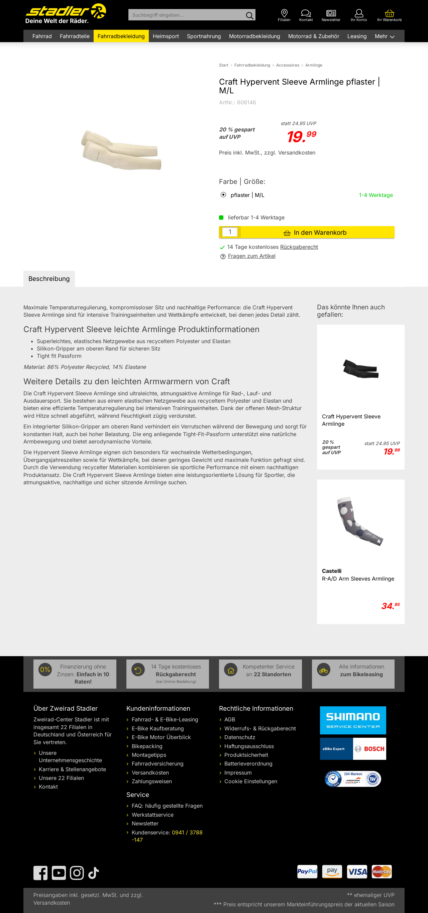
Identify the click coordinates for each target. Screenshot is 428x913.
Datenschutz (239, 737)
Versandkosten (150, 772)
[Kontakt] (306, 15)
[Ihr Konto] (359, 15)
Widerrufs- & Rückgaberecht (260, 728)
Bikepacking (147, 746)
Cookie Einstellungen (250, 781)
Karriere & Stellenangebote (72, 769)
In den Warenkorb (315, 232)
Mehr (382, 36)
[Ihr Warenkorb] (389, 15)
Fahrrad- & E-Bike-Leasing (165, 719)
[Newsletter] (331, 15)
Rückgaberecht (299, 246)
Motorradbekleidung (254, 36)
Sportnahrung (204, 36)
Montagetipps (149, 754)
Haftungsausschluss (249, 746)
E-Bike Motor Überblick (161, 737)
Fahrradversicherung (158, 763)
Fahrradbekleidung (121, 36)
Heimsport (166, 36)
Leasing (357, 36)
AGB (229, 719)
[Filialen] (284, 15)
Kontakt (48, 786)
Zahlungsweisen (152, 781)
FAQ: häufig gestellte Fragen (167, 805)
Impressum (238, 772)
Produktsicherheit (246, 754)
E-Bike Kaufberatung (158, 728)
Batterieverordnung (248, 763)
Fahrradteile (75, 36)
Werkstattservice (153, 814)
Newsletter (145, 823)
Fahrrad (42, 36)
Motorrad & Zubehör (313, 36)
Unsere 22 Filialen (61, 778)
